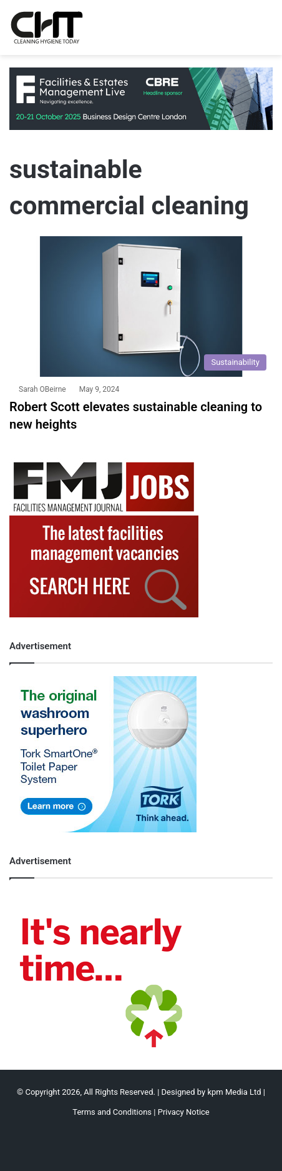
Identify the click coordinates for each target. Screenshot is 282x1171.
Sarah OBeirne (42, 389)
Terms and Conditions (112, 1112)
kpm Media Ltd (234, 1092)
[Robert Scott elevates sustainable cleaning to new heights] (141, 306)
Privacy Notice (184, 1112)
